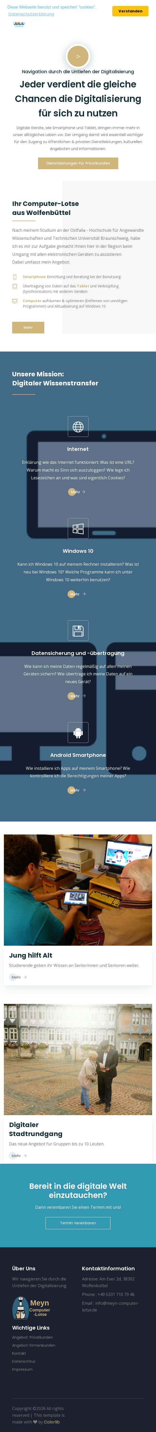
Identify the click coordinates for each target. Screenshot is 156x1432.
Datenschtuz (23, 1361)
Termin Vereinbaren (78, 1223)
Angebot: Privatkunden (32, 1337)
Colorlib (52, 1422)
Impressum (22, 1369)
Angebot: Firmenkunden (33, 1345)
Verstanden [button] (130, 11)
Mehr (28, 327)
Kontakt (19, 1353)
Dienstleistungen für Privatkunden (78, 163)
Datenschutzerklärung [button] (31, 14)
